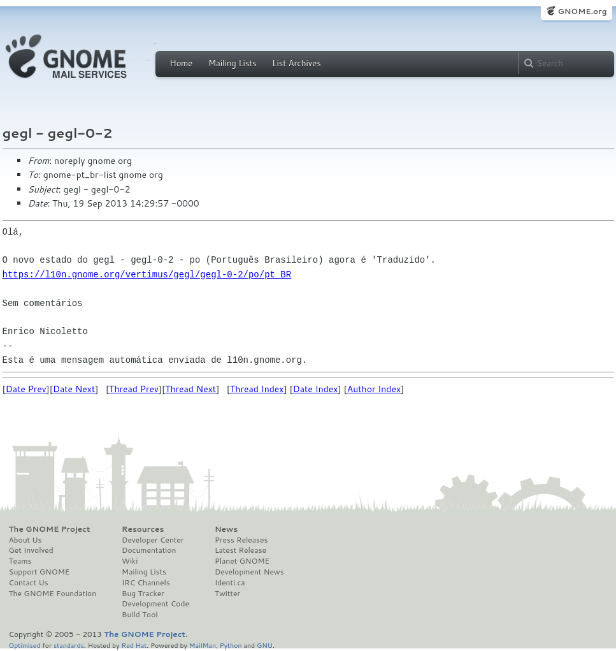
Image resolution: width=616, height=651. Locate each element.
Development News (249, 572)
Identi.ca (230, 583)
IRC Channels (146, 583)
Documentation (149, 550)
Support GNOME (39, 572)
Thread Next (190, 389)
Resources (143, 529)
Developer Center (152, 540)
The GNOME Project (49, 529)
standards (69, 645)
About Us (25, 540)
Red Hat (134, 645)
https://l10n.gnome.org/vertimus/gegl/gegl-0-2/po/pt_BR (147, 274)
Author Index (374, 389)
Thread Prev (134, 389)
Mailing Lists (232, 63)
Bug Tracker (143, 594)
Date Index (315, 389)
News (226, 529)
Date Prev (26, 389)
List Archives (296, 63)
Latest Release (240, 550)
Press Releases (241, 540)
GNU (265, 645)
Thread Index (257, 389)
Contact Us (28, 583)
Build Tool (139, 615)
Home (181, 63)
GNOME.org (581, 11)
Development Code (155, 604)
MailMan (202, 645)
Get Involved (31, 550)
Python (231, 645)
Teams (20, 561)
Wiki (130, 561)
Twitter (227, 594)
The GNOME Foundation (53, 594)
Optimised (25, 645)
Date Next (74, 389)
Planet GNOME (242, 561)
